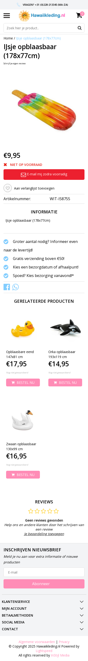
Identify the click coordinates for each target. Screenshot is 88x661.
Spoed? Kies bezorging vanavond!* (43, 275)
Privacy (64, 641)
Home (8, 38)
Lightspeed (44, 650)
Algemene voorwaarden (37, 641)
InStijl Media (60, 655)
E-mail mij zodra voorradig (44, 174)
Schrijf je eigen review (15, 63)
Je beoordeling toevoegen (44, 533)
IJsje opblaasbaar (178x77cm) (38, 38)
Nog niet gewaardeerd (17, 372)
